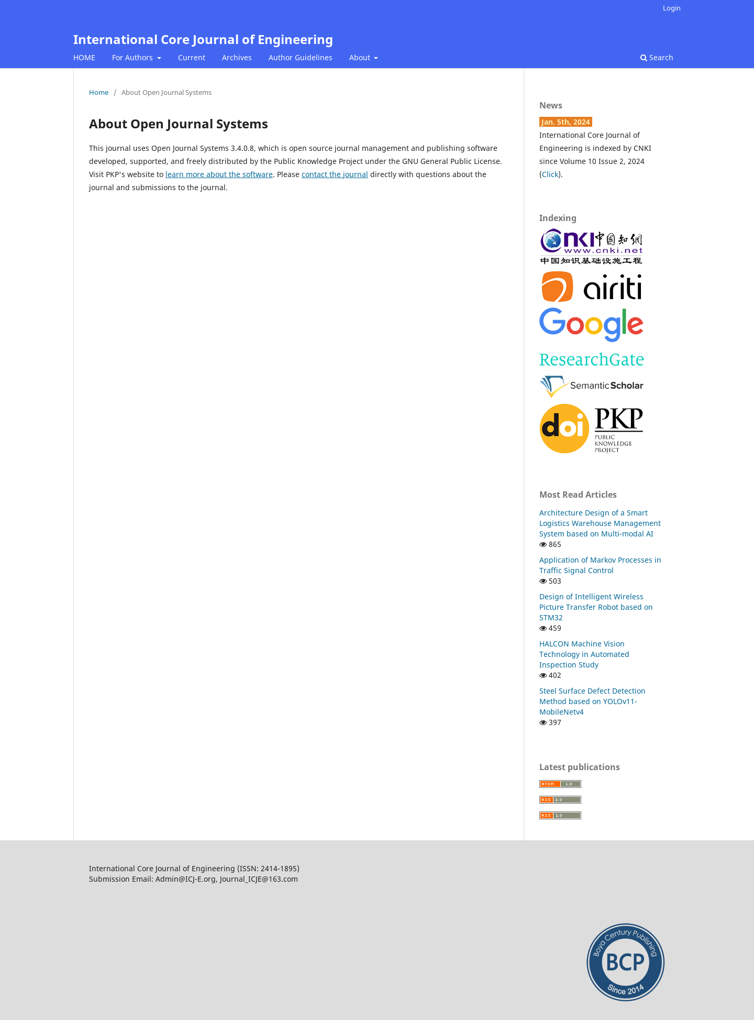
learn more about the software (219, 174)
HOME (84, 57)
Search (656, 57)
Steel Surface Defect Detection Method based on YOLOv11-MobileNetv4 (592, 701)
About (360, 57)
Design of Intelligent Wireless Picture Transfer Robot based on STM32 (596, 606)
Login (672, 8)
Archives (237, 57)
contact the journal (335, 174)
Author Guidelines (300, 57)
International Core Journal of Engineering (203, 39)
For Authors (133, 57)
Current (191, 57)
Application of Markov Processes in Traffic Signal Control (600, 565)
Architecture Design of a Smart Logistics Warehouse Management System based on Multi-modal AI (600, 523)
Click (550, 174)
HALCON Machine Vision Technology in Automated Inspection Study (584, 654)
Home (98, 92)
